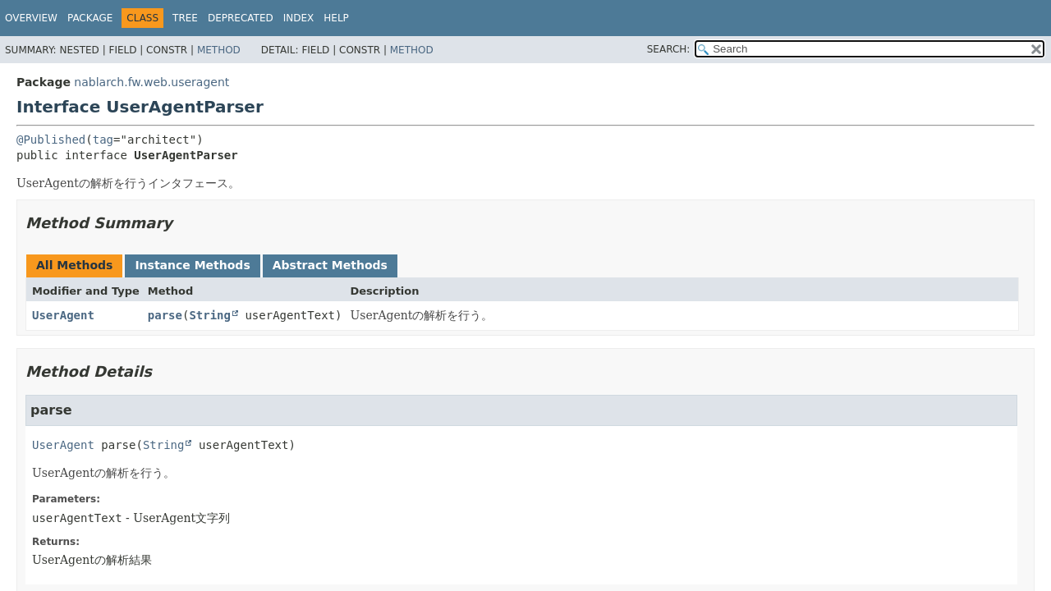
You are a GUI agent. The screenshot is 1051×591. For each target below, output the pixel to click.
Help (336, 18)
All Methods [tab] (74, 265)
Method (219, 50)
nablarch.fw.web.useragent (151, 82)
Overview (31, 18)
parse (165, 315)
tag (103, 139)
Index (298, 18)
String (210, 315)
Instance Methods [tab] (192, 265)
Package (89, 18)
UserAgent (63, 315)
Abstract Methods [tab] (330, 265)
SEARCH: (669, 49)
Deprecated (240, 18)
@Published (50, 139)
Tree (185, 18)
